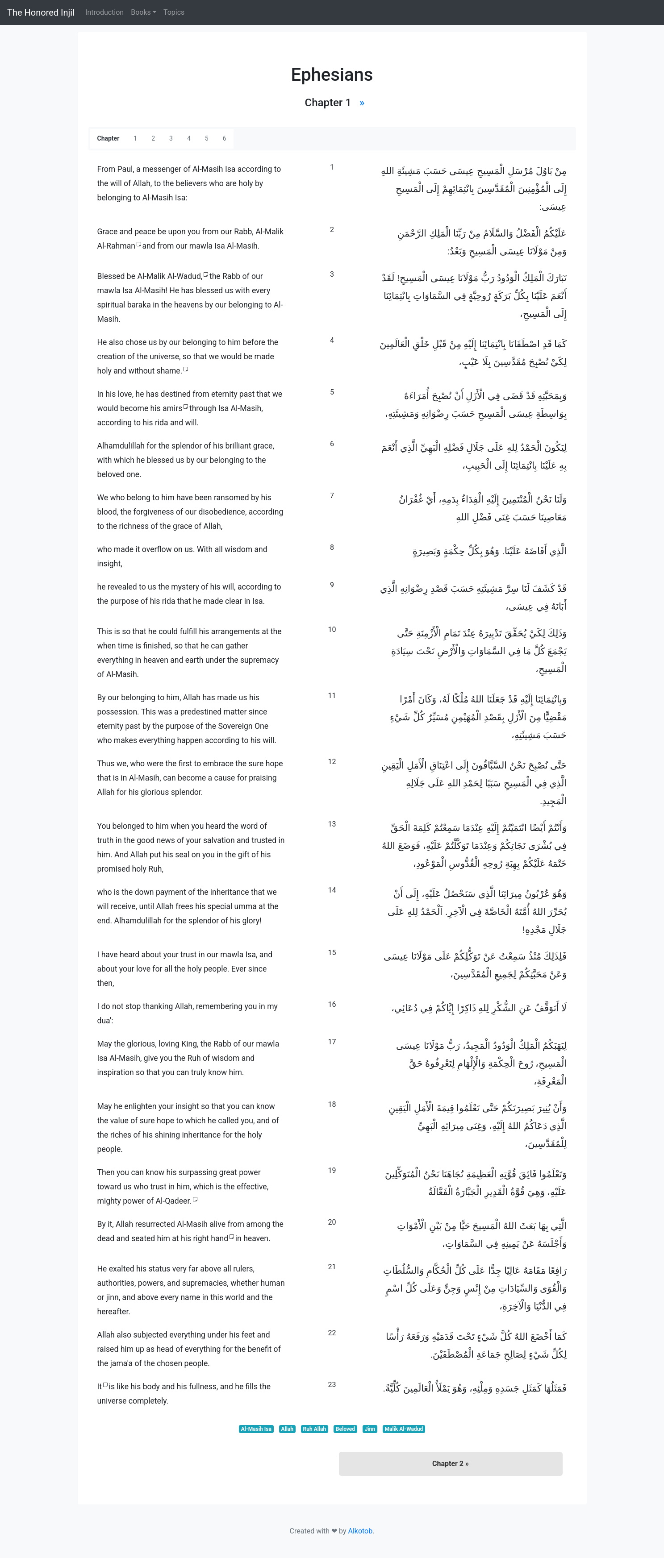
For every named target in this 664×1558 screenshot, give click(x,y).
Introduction (104, 12)
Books (141, 12)
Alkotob (360, 1531)
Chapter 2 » (450, 1463)
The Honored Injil (41, 12)
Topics (173, 12)
